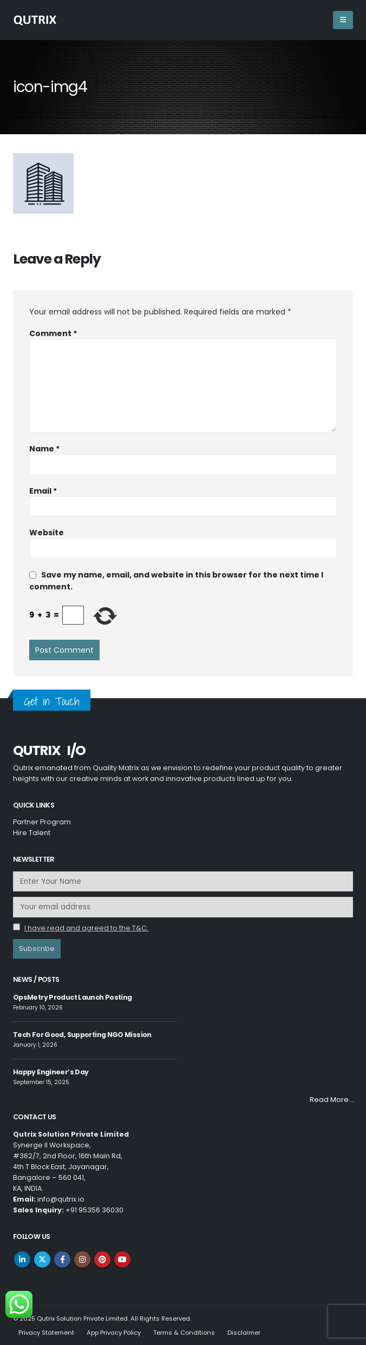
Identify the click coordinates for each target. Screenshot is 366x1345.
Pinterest (102, 1259)
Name (44, 448)
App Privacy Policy (114, 1332)
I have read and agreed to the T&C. (86, 928)
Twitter (42, 1259)
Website (46, 532)
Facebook (62, 1259)
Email (43, 490)
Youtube (122, 1259)
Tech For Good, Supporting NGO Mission (82, 1034)
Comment (53, 333)
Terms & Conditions (184, 1332)
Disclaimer (243, 1332)
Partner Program (42, 821)
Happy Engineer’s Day (50, 1072)
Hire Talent (31, 832)
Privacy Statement (46, 1332)
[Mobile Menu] (343, 20)
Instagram (82, 1259)
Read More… (331, 1099)
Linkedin (22, 1259)
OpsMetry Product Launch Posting (72, 997)
